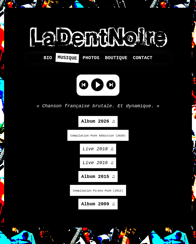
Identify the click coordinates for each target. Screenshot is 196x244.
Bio (48, 58)
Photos (91, 58)
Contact (143, 58)
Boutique (116, 58)
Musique (67, 58)
